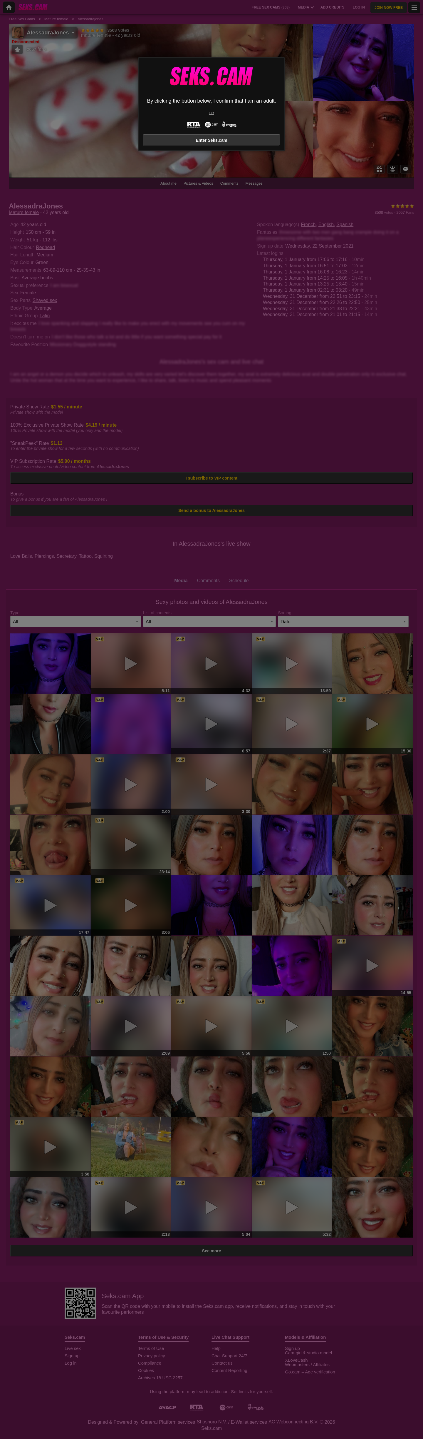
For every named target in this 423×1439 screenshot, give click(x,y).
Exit (211, 113)
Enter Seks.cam (211, 140)
